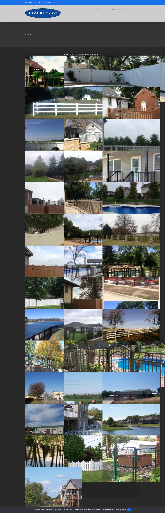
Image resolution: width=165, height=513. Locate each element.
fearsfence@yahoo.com (48, 2)
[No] (162, 510)
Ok (129, 509)
